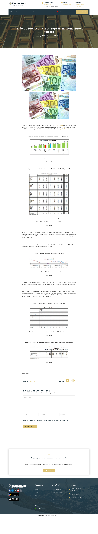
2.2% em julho (59, 125)
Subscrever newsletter (57, 496)
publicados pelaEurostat (66, 129)
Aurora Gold (78, 6)
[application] (21, 11)
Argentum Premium (80, 4)
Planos (19, 11)
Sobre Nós (27, 11)
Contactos (43, 11)
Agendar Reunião (82, 12)
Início (12, 11)
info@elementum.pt (67, 4)
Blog (35, 11)
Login (52, 11)
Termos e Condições (56, 489)
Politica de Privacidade (57, 492)
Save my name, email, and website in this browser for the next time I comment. (45, 420)
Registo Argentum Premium (59, 499)
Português (62, 11)
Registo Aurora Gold (56, 502)
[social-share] (67, 380)
